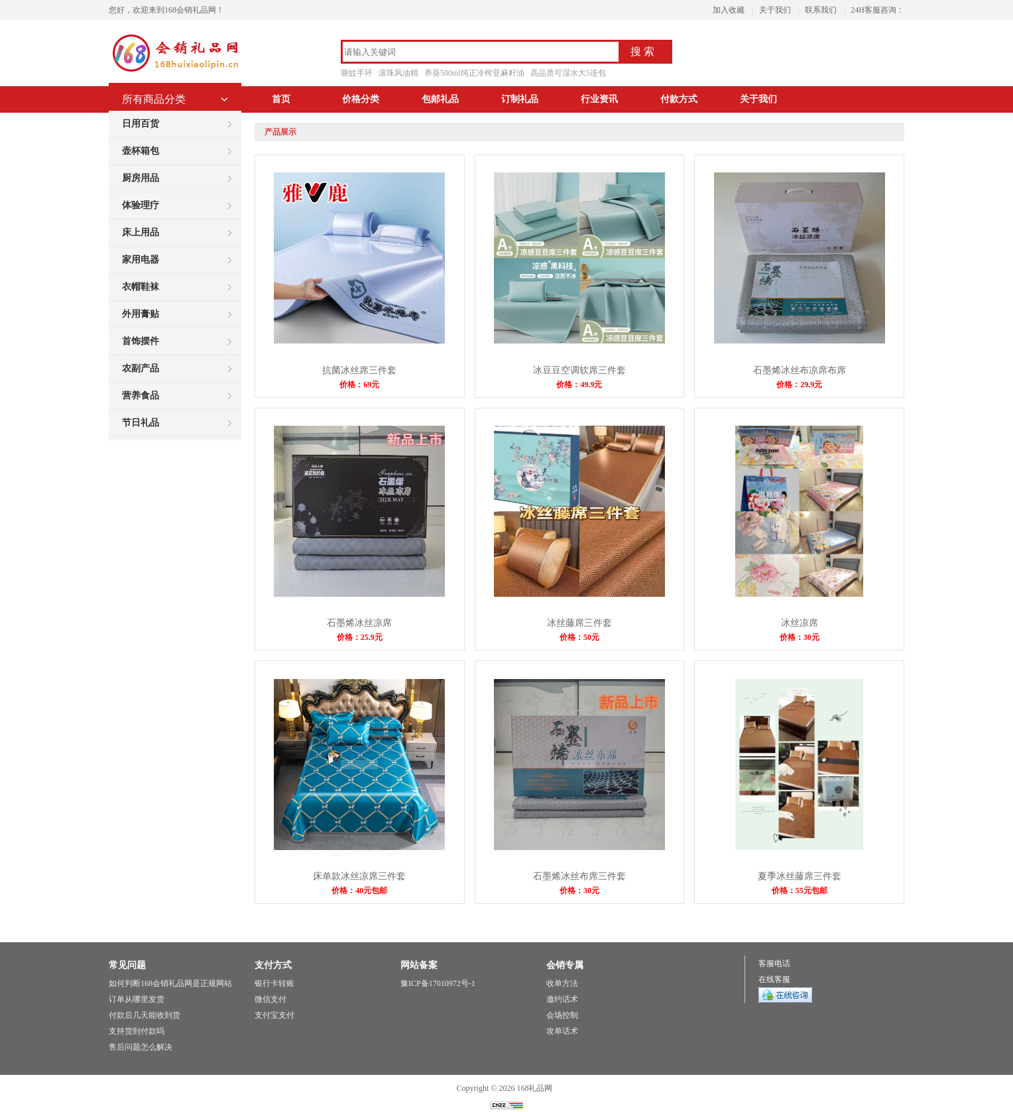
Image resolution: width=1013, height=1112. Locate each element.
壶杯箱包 (140, 151)
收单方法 (562, 983)
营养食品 (140, 396)
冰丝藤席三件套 (579, 623)
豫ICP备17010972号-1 (437, 983)
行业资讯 (599, 99)
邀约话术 (562, 999)
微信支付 (270, 999)
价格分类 (360, 99)
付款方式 (678, 99)
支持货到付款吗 (136, 1031)
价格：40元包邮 (359, 890)
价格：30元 (799, 637)
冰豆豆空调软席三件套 (579, 370)
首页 (281, 99)
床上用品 (140, 232)
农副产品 (140, 368)
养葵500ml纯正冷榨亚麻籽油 (474, 73)
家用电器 (140, 260)
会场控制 (562, 1015)
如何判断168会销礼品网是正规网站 (170, 983)
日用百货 (140, 124)
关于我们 (775, 10)
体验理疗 (140, 205)
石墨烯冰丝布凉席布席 (799, 370)
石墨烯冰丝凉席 (359, 623)
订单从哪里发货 (136, 999)
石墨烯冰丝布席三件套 (579, 876)
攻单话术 (562, 1031)
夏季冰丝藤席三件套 (799, 876)
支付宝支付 (274, 1015)
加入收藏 (729, 10)
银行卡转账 (274, 983)
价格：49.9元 (579, 384)
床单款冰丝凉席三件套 (359, 876)
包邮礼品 (440, 99)
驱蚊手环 (357, 73)
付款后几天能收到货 (144, 1015)
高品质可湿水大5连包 (568, 73)
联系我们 (821, 10)
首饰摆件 (140, 341)
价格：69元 (359, 384)
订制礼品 (519, 99)
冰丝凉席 (799, 623)
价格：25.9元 (360, 637)
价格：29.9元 (799, 384)
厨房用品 (140, 178)
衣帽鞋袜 (140, 287)
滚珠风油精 (398, 73)
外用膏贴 (140, 314)
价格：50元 (579, 637)
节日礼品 (140, 423)
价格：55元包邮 (799, 890)
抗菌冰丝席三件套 (359, 370)
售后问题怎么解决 (140, 1047)
